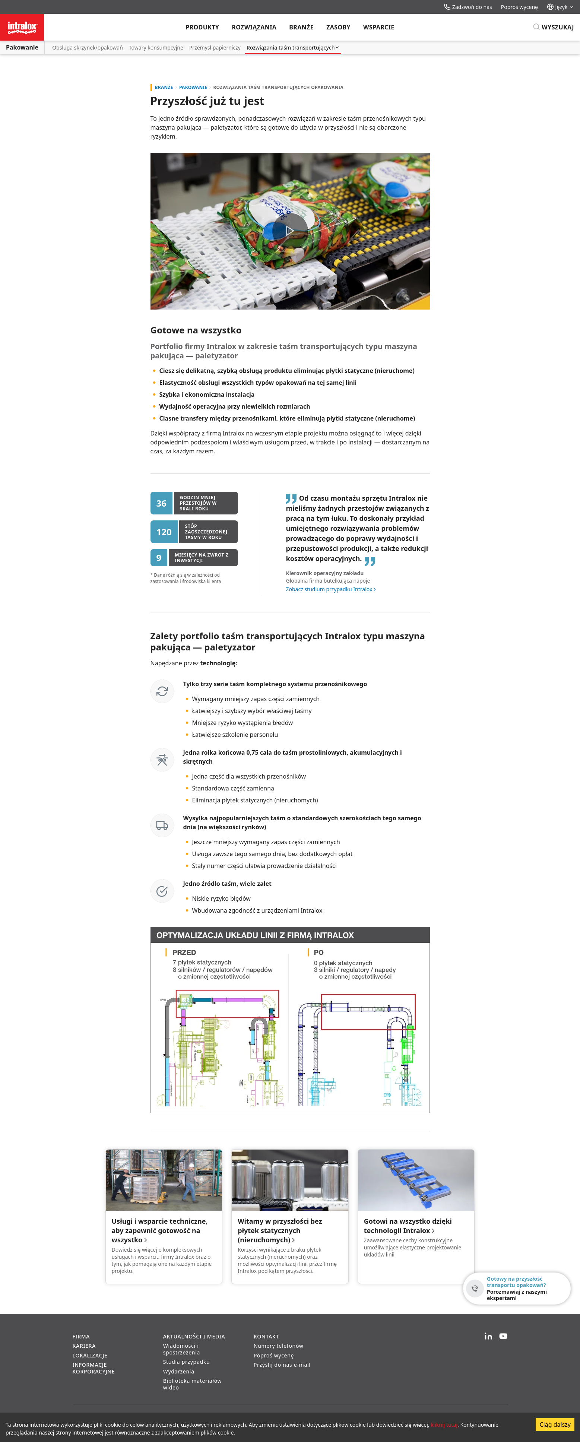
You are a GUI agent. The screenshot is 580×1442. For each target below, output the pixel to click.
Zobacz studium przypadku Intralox (329, 589)
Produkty (202, 27)
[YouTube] (503, 1336)
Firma (81, 1336)
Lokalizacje (90, 1355)
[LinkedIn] (488, 1336)
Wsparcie (378, 27)
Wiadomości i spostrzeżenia (181, 1349)
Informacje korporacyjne (94, 1368)
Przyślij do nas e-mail (282, 1364)
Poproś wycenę (519, 6)
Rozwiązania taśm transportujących (293, 47)
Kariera (84, 1345)
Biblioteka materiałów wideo (192, 1384)
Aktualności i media (194, 1336)
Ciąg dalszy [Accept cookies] (555, 1424)
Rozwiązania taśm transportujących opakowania (278, 87)
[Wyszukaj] (553, 27)
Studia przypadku (186, 1361)
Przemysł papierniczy (215, 47)
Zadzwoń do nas (468, 6)
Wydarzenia (178, 1371)
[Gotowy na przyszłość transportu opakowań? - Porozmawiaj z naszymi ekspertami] (517, 1288)
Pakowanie (22, 47)
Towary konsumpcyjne (156, 47)
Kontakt (266, 1336)
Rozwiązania (254, 27)
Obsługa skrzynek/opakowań (87, 47)
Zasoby (338, 27)
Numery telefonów (279, 1345)
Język (560, 6)
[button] (290, 231)
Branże (301, 27)
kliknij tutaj (444, 1424)
